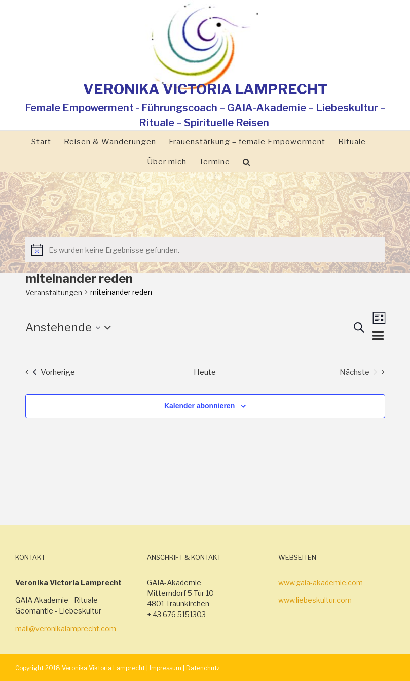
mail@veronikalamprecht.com (65, 628)
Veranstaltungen (53, 292)
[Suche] (246, 161)
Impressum (165, 668)
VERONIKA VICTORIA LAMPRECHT (205, 89)
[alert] (205, 249)
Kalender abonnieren (199, 406)
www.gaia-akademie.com (320, 582)
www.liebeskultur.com (315, 600)
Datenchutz (203, 668)
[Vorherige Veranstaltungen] (47, 372)
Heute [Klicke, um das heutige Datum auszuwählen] (205, 372)
